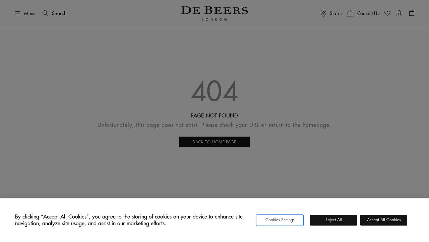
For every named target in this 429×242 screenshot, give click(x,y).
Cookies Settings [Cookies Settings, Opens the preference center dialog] (280, 220)
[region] (214, 220)
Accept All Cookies (384, 220)
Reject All (333, 220)
